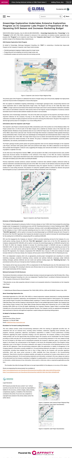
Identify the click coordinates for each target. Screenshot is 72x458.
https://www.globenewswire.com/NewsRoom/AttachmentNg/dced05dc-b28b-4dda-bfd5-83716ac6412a (31, 370)
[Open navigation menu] (6, 16)
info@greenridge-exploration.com (15, 322)
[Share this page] (66, 16)
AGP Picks (4, 2)
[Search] (49, 16)
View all (68, 2)
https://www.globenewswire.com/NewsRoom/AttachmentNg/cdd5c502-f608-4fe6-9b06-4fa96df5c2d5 (31, 372)
